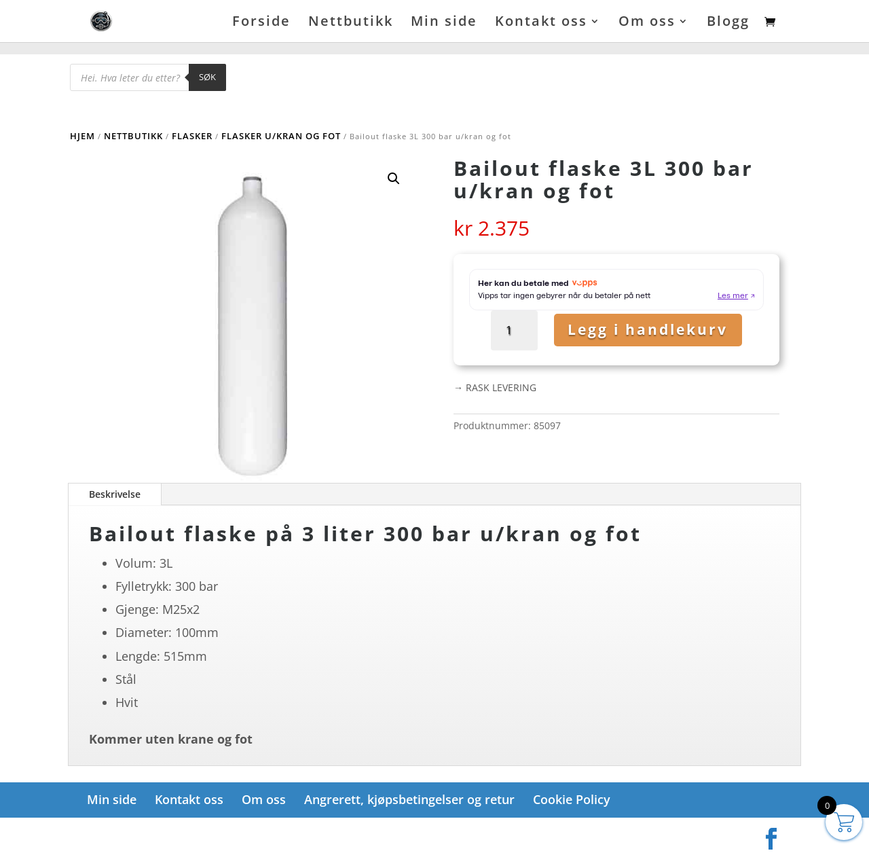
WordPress (248, 834)
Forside (261, 23)
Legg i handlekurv (647, 330)
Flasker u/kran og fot (281, 136)
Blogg (728, 23)
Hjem (82, 136)
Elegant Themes (154, 834)
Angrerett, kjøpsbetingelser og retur (409, 799)
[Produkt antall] (518, 330)
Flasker (192, 136)
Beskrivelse (115, 494)
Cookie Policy (571, 799)
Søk (207, 77)
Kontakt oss (541, 23)
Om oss (647, 23)
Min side (444, 23)
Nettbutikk (350, 23)
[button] (394, 178)
